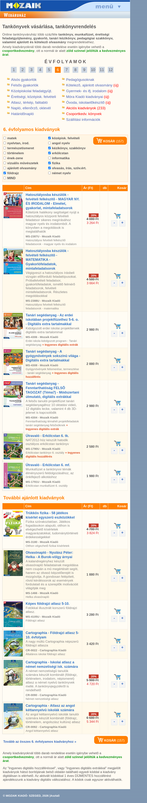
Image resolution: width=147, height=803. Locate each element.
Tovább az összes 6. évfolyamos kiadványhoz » (39, 741)
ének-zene (13, 158)
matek (10, 138)
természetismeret (18, 148)
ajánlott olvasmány (20, 168)
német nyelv (59, 173)
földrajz (11, 173)
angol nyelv (59, 143)
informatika (58, 158)
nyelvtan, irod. (16, 143)
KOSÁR (105, 141)
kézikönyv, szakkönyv (67, 148)
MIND (9, 178)
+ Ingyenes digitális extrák (60, 344)
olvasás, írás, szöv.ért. (67, 168)
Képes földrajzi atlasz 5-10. (47, 604)
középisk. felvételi (64, 138)
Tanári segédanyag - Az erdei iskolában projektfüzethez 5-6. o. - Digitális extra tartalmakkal (52, 319)
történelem (13, 153)
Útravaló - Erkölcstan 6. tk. (47, 436)
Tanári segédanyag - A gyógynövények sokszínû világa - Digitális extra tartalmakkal (53, 356)
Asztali (55, 795)
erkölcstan (58, 153)
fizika (54, 163)
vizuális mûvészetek (20, 163)
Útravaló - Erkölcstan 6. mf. (48, 465)
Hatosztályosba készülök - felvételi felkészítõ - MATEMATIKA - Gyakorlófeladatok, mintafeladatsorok (47, 259)
